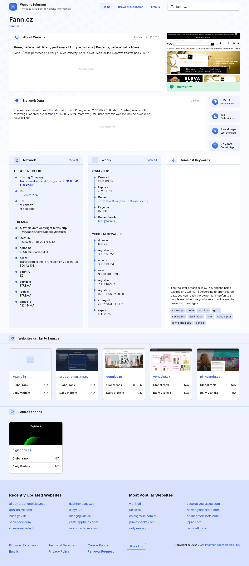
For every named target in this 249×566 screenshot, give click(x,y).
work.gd (135, 504)
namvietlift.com (197, 528)
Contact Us (136, 546)
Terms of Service (61, 545)
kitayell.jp (75, 510)
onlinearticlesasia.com (203, 516)
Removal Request (101, 551)
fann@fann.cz (106, 221)
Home (106, 6)
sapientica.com (20, 522)
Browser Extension (131, 6)
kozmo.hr (19, 376)
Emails (155, 6)
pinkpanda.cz (210, 376)
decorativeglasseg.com (203, 504)
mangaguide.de (80, 516)
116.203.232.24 (29, 195)
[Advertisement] (86, 79)
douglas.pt (114, 376)
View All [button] (195, 100)
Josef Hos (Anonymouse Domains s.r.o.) (123, 201)
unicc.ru (135, 510)
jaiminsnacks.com (141, 522)
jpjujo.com (194, 522)
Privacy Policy (59, 551)
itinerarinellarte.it (21, 528)
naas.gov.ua (18, 516)
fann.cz (15, 26)
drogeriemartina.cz (74, 376)
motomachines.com (83, 528)
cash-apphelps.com (83, 522)
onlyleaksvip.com (141, 528)
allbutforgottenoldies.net (27, 504)
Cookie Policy (98, 545)
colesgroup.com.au (143, 516)
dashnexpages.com (83, 504)
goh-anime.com (20, 510)
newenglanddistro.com (203, 510)
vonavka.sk (161, 376)
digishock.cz (22, 450)
